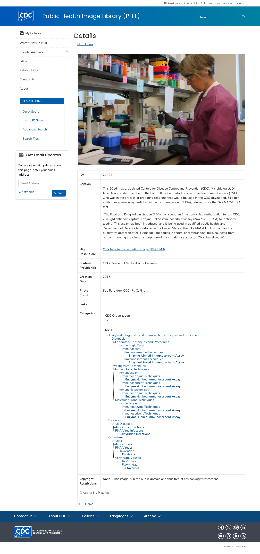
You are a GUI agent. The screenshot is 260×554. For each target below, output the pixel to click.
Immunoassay (131, 349)
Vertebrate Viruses (128, 458)
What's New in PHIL (34, 43)
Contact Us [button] (25, 516)
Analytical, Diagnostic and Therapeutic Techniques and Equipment (154, 335)
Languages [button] (121, 516)
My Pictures (30, 33)
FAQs (23, 61)
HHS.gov (228, 546)
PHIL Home (85, 44)
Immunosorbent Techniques (144, 359)
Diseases (114, 420)
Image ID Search (34, 120)
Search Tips (31, 139)
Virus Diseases (122, 424)
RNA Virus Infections (129, 430)
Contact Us (27, 79)
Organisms (115, 437)
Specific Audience (32, 52)
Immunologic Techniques (132, 369)
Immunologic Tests (131, 345)
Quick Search (31, 112)
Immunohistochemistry (134, 390)
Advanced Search (35, 129)
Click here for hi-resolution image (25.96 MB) (134, 249)
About (24, 89)
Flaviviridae (126, 451)
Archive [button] (152, 516)
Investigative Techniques (129, 366)
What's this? (27, 192)
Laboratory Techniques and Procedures (142, 342)
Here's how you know (233, 3)
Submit (58, 193)
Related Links (29, 70)
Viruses (117, 441)
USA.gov (241, 546)
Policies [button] (90, 516)
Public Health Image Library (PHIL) (91, 16)
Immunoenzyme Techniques (144, 352)
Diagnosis (118, 339)
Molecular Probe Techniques (134, 400)
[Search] (218, 17)
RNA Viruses (124, 448)
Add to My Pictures (95, 493)
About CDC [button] (59, 516)
